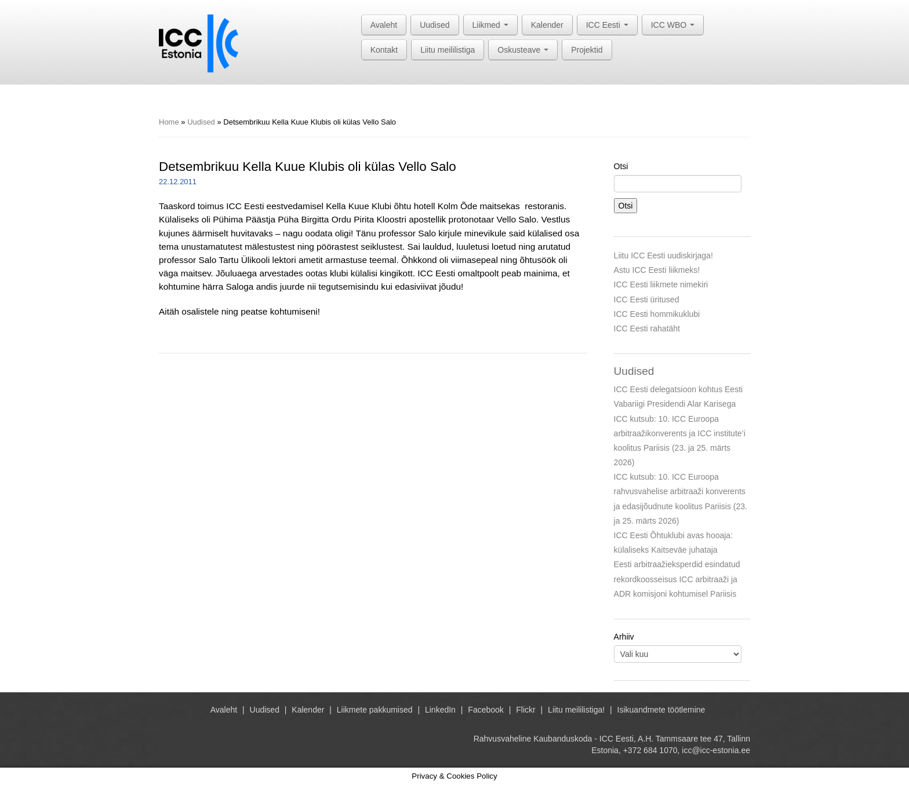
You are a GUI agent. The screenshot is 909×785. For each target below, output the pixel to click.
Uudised (434, 25)
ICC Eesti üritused (646, 299)
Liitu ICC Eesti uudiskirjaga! (663, 255)
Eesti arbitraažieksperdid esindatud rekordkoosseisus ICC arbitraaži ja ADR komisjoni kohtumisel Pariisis (677, 579)
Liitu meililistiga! (576, 709)
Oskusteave (522, 49)
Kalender (547, 25)
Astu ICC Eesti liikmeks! (657, 270)
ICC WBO (673, 25)
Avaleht (383, 25)
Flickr (525, 709)
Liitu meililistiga (447, 49)
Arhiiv (624, 636)
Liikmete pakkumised (375, 709)
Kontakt (384, 49)
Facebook (485, 709)
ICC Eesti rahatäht (647, 328)
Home (169, 122)
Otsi (621, 166)
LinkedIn (440, 709)
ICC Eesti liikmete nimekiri (661, 284)
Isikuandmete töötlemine (661, 709)
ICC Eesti (607, 25)
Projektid (586, 49)
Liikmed (490, 25)
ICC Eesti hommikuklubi (657, 314)
